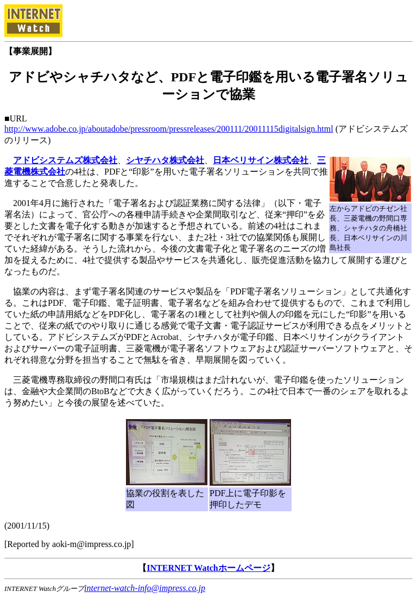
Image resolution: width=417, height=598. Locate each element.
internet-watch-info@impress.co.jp (144, 588)
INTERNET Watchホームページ (208, 568)
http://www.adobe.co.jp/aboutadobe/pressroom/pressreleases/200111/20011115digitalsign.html (168, 128)
